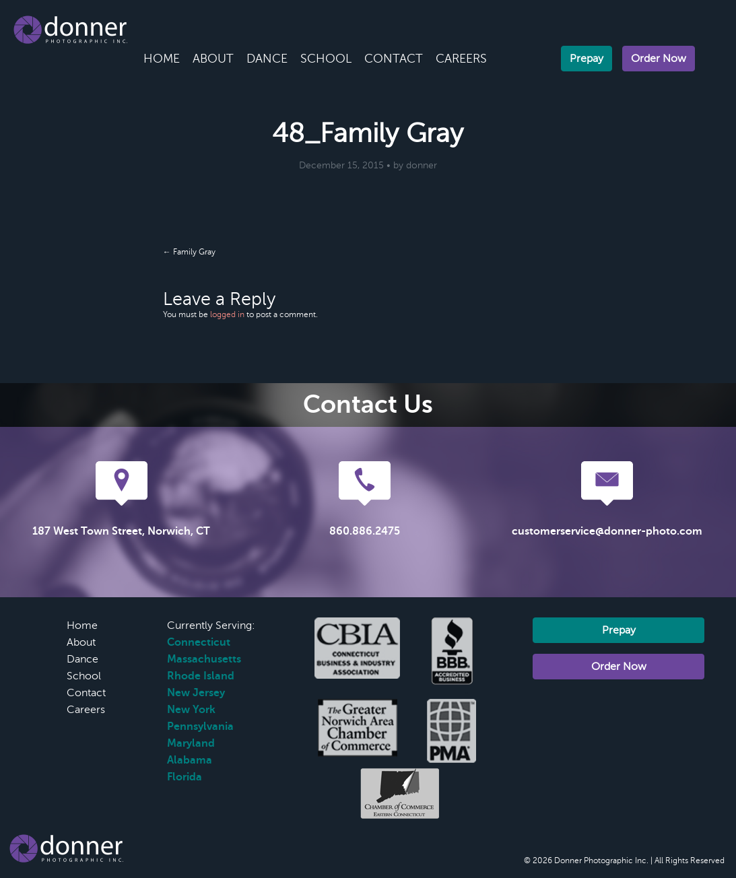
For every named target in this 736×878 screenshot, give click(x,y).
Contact (393, 58)
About (213, 58)
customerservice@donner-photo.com (607, 531)
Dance (267, 58)
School (326, 58)
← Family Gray (189, 252)
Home (161, 58)
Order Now (658, 59)
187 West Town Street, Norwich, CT (121, 531)
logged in (227, 314)
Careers (461, 58)
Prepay (586, 59)
